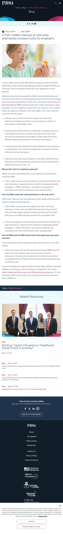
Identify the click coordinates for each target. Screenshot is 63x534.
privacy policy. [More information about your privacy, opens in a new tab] (42, 516)
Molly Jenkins (9, 31)
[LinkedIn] (32, 24)
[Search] (56, 3)
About (31, 432)
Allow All (31, 521)
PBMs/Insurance (15, 288)
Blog (23, 8)
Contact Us (31, 451)
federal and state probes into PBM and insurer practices (30, 272)
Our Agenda (31, 436)
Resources (31, 445)
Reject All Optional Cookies (31, 527)
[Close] (59, 506)
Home (17, 8)
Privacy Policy (31, 456)
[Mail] (35, 24)
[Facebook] (27, 24)
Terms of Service (31, 460)
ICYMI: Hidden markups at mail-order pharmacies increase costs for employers (38, 8)
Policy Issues (31, 441)
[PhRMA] (7, 3)
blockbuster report (18, 266)
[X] (30, 24)
